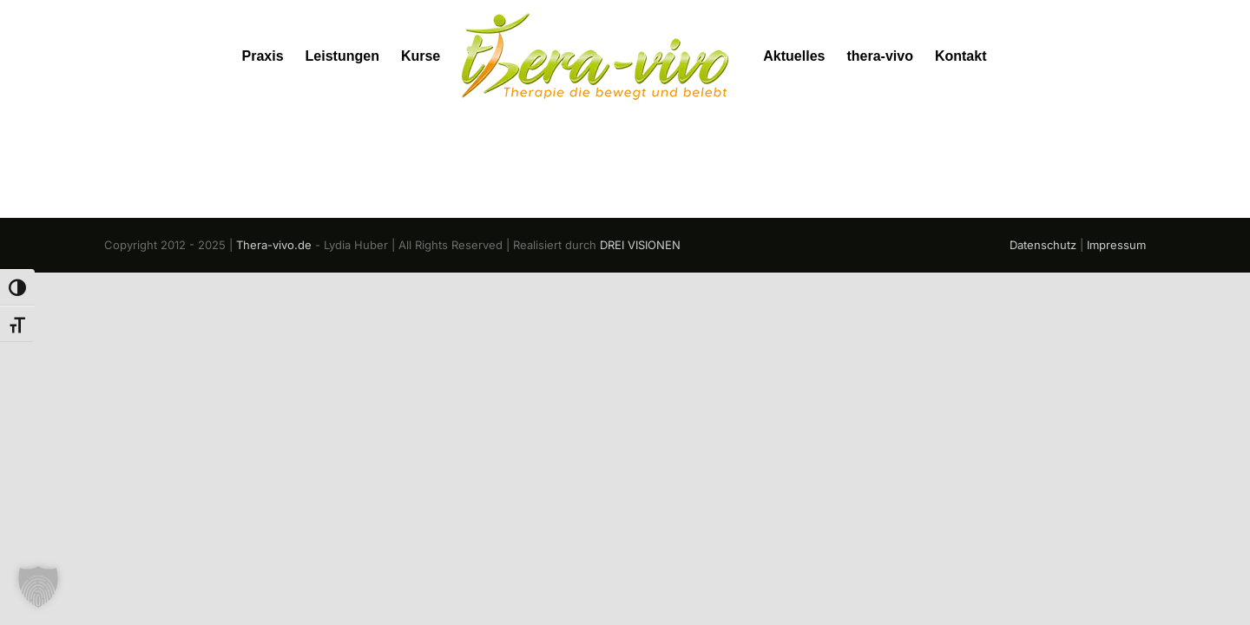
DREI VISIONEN (640, 245)
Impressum (1116, 245)
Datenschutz (1043, 245)
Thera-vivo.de (274, 245)
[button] (38, 587)
